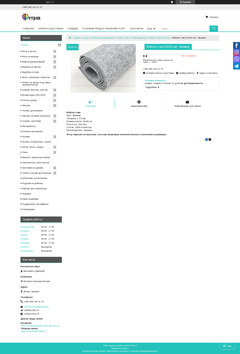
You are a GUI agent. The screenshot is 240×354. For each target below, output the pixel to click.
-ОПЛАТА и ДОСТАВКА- (51, 28)
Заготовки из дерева (32, 168)
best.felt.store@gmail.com (36, 307)
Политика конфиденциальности (144, 351)
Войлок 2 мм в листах (159, 38)
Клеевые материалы (32, 131)
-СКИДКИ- (73, 28)
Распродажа (28, 209)
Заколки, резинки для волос (36, 116)
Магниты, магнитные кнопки (36, 157)
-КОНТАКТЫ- (136, 28)
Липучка (26, 105)
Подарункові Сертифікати (35, 204)
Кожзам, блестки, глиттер (35, 90)
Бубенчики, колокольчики (34, 178)
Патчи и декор (29, 100)
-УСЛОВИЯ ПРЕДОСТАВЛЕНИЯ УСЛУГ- (104, 28)
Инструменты (29, 126)
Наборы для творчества (34, 188)
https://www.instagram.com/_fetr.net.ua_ (40, 326)
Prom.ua (133, 346)
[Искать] (214, 28)
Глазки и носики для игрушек (36, 173)
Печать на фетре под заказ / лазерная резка (36, 83)
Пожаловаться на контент (117, 351)
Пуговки (26, 136)
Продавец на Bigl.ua (120, 348)
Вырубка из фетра (31, 67)
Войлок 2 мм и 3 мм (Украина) (131, 38)
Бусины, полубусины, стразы (36, 142)
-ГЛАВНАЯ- (28, 28)
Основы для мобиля (32, 110)
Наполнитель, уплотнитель (35, 162)
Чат (227, 346)
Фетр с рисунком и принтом (36, 77)
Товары (24, 45)
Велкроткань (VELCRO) (33, 95)
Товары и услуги (81, 38)
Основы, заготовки (31, 121)
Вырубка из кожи (30, 72)
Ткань (25, 152)
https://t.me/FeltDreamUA (33, 331)
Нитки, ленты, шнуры (32, 147)
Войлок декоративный (103, 38)
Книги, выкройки (30, 199)
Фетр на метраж (30, 56)
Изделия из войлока (32, 183)
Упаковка (26, 194)
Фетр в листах (29, 51)
